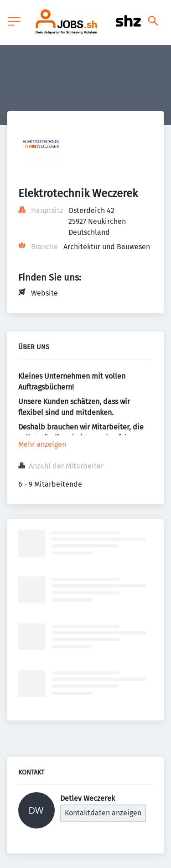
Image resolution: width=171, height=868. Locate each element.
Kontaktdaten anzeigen (103, 813)
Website (44, 293)
